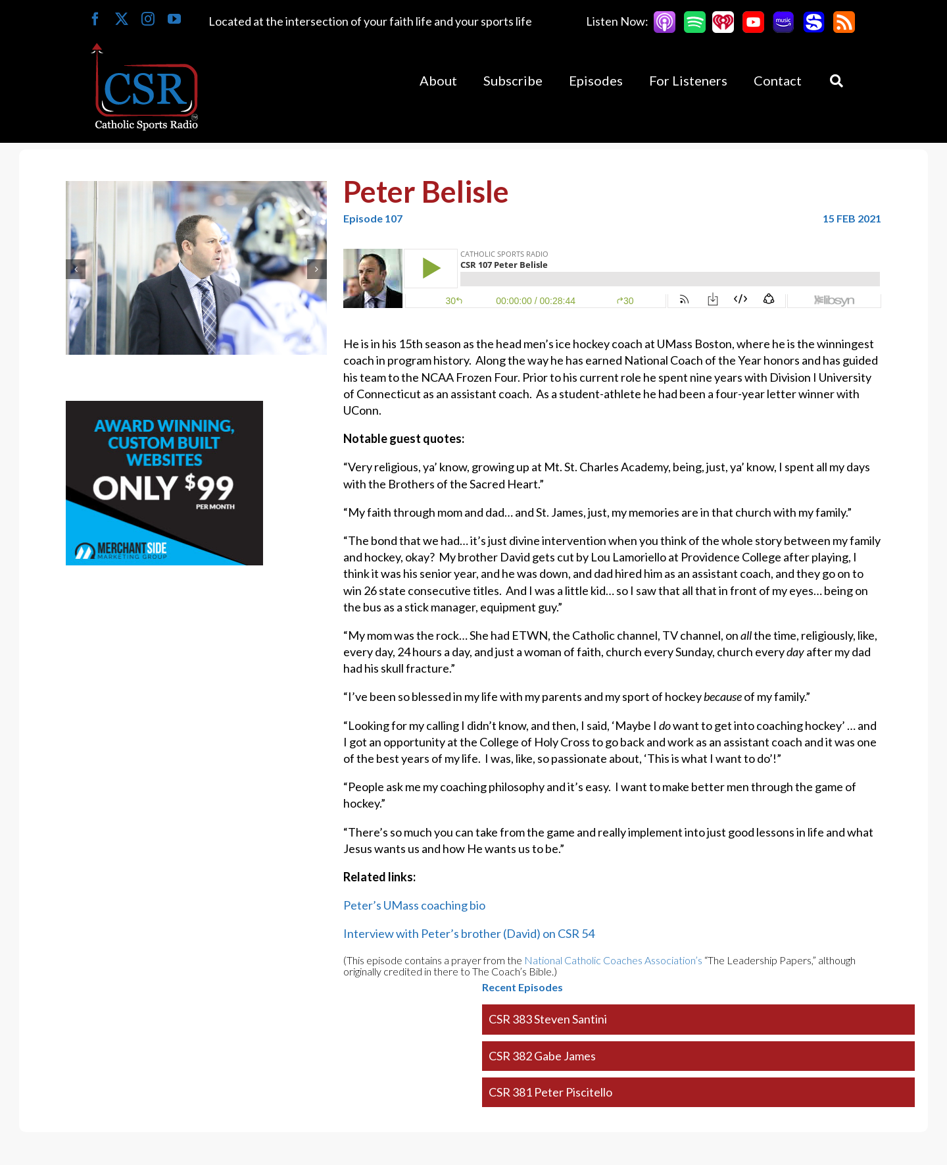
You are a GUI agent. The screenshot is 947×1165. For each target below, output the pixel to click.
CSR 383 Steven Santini (548, 1019)
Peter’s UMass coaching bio (414, 905)
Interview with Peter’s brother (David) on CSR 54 (469, 933)
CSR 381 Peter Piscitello (550, 1092)
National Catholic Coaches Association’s (613, 960)
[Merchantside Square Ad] (164, 408)
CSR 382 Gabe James (542, 1055)
